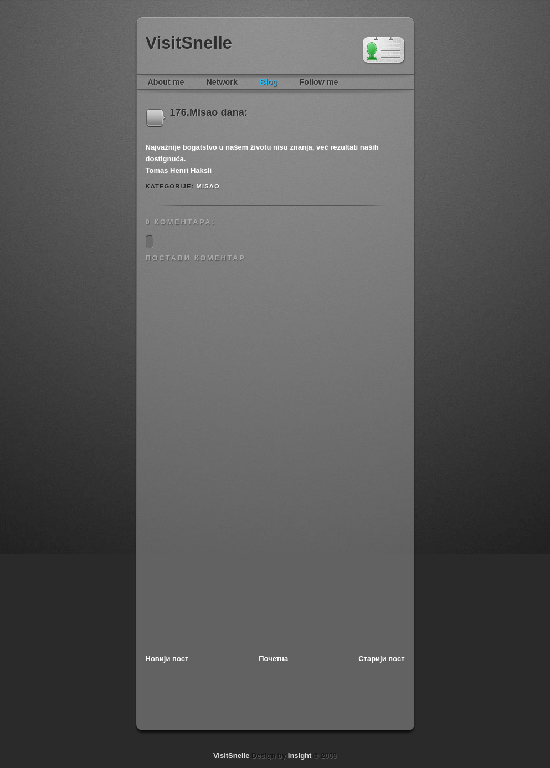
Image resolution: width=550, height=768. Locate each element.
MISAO (208, 186)
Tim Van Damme (384, 51)
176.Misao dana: (209, 112)
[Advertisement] (229, 576)
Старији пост (381, 658)
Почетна (273, 658)
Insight (300, 755)
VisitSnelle (189, 43)
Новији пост (167, 658)
